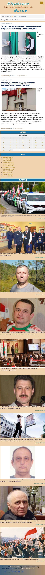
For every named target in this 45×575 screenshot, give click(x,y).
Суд (11, 128)
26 (29, 147)
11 (23, 142)
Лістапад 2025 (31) (8, 166)
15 (3, 145)
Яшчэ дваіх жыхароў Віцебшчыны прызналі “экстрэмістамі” (20, 293)
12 (29, 142)
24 (16, 147)
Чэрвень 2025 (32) (8, 174)
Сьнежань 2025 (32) (8, 164)
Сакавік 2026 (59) (8, 159)
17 (16, 145)
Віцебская (18, 3)
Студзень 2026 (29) (8, 162)
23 (10, 147)
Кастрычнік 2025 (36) (9, 167)
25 (23, 147)
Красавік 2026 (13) (8, 157)
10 (16, 142)
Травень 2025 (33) (8, 176)
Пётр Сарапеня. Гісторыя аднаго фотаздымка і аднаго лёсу (19, 559)
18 (23, 145)
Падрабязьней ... (22, 75)
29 (3, 150)
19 (29, 145)
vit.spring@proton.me (28, 568)
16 (10, 145)
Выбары (12, 75)
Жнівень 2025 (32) (8, 171)
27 (35, 147)
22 (3, 147)
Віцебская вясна (15, 566)
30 (10, 150)
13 (35, 142)
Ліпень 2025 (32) (7, 172)
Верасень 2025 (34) (8, 169)
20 (35, 145)
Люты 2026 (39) (7, 160)
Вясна (20, 10)
